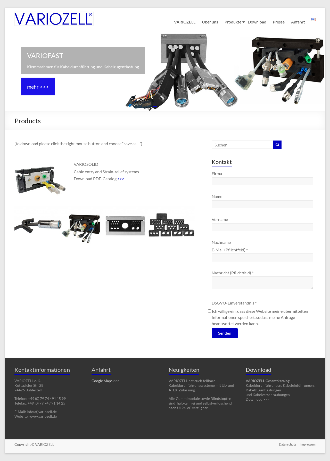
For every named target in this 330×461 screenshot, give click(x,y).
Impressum (308, 444)
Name (217, 196)
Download (257, 21)
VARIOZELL (184, 21)
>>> (120, 178)
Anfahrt (298, 21)
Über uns (210, 21)
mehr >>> (38, 87)
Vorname (220, 219)
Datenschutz (287, 444)
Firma (217, 173)
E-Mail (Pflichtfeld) (230, 249)
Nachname (221, 242)
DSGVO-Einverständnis (234, 302)
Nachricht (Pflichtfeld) (232, 272)
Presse (279, 21)
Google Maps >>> (105, 380)
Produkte (233, 21)
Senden (224, 333)
